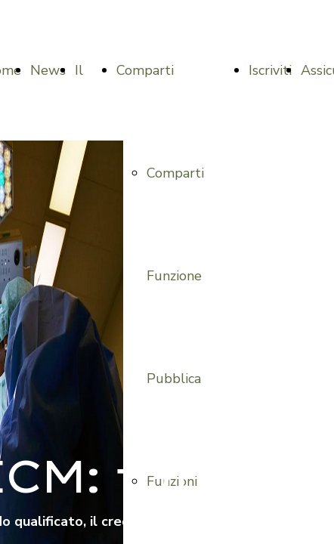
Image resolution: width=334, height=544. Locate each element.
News (48, 70)
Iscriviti (270, 70)
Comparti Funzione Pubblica (175, 276)
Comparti (145, 70)
